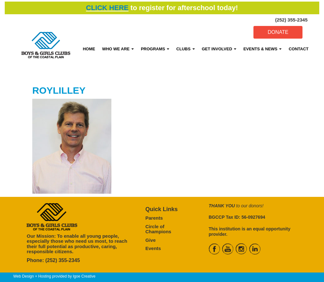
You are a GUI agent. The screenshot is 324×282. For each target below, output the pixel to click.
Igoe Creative (84, 276)
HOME (89, 49)
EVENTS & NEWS (262, 49)
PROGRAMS (155, 49)
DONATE (278, 32)
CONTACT (298, 49)
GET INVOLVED (219, 49)
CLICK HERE (107, 8)
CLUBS (185, 49)
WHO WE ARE (118, 49)
